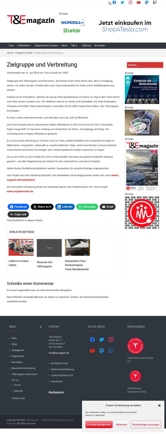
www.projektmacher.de (20, 191)
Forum (17, 385)
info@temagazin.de (59, 353)
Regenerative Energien (46, 45)
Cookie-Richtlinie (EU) (62, 375)
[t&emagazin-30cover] (142, 165)
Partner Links (18, 398)
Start (14, 338)
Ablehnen (121, 424)
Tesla (11, 45)
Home (10, 53)
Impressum (57, 381)
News (64, 45)
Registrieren (18, 356)
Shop (14, 344)
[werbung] (109, 26)
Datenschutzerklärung (62, 369)
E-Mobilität (22, 45)
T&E (73, 45)
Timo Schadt (51, 72)
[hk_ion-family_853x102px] (142, 89)
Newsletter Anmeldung (23, 368)
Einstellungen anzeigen (145, 424)
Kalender (18, 391)
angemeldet (24, 290)
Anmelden (100, 45)
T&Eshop (86, 45)
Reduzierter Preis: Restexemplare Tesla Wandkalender (77, 265)
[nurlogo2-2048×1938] (142, 212)
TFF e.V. (15, 380)
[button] (159, 405)
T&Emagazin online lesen (25, 374)
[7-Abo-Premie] (142, 122)
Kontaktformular (59, 363)
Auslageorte (18, 350)
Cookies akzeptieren (99, 424)
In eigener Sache (24, 53)
